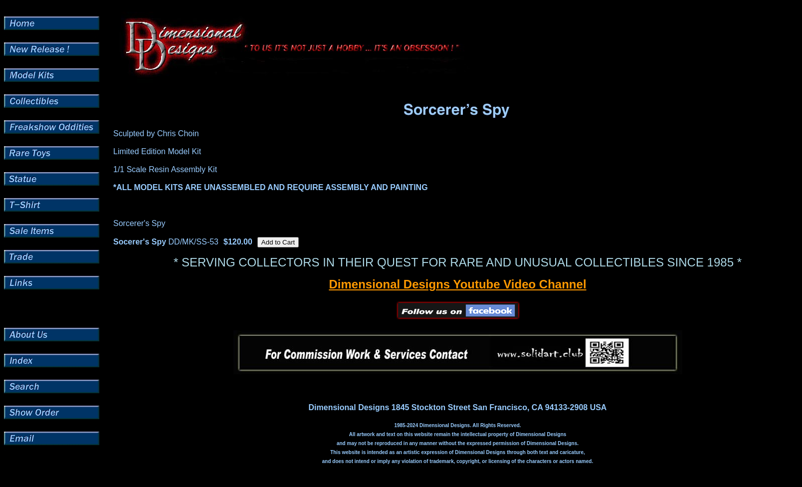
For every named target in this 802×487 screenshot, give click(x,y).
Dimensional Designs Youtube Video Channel (457, 284)
